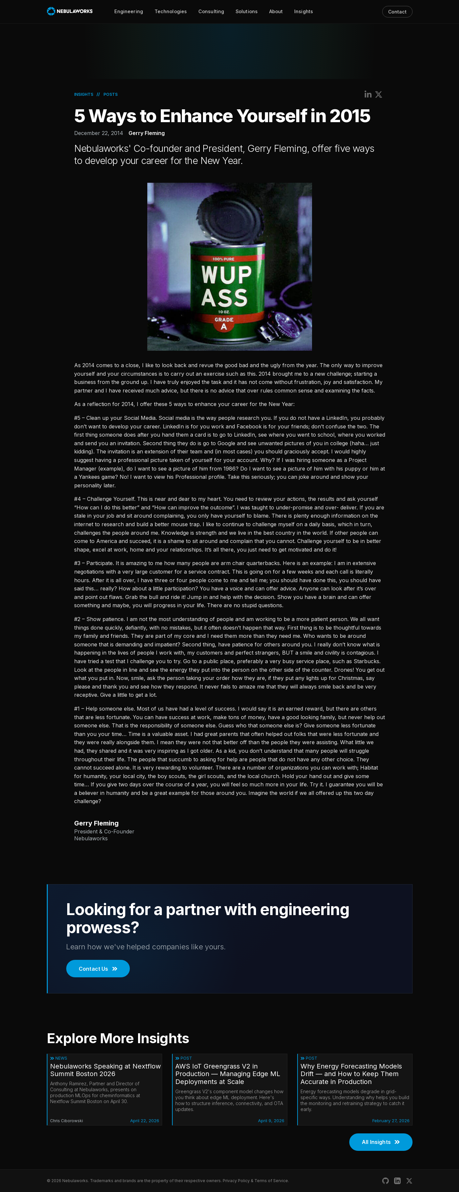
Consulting (211, 11)
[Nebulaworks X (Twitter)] (409, 1181)
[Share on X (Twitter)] (379, 94)
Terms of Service (271, 1180)
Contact (397, 11)
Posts (110, 94)
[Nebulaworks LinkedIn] (397, 1181)
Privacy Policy (236, 1180)
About (276, 11)
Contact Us (98, 968)
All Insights (381, 1142)
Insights (303, 11)
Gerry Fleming (147, 133)
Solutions (247, 11)
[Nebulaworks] (70, 11)
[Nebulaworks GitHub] (385, 1181)
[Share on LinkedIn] (368, 94)
